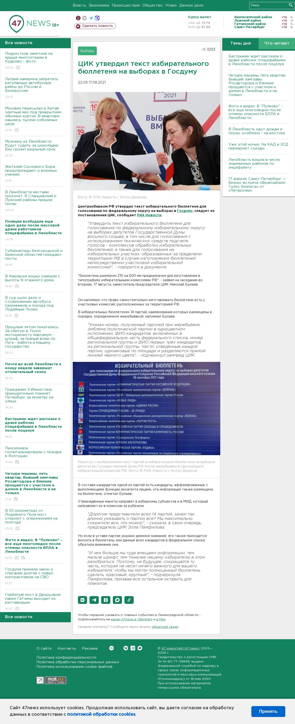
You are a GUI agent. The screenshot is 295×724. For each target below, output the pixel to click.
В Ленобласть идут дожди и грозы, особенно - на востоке (257, 131)
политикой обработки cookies (101, 714)
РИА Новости (149, 215)
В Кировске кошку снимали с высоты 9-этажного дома (34, 281)
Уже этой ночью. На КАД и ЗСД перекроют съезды (258, 146)
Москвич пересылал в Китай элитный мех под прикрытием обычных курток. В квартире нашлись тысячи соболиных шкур (34, 119)
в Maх (160, 619)
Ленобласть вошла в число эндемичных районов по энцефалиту (254, 163)
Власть (79, 5)
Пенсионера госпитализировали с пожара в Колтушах (34, 455)
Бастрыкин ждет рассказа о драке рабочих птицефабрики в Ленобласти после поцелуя (257, 60)
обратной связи (165, 627)
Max (140, 648)
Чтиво (171, 5)
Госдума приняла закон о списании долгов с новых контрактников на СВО (34, 576)
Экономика (99, 5)
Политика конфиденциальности (66, 657)
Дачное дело (191, 5)
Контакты (66, 648)
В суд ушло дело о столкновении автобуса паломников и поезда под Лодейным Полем (34, 307)
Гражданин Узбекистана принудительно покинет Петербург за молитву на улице (34, 399)
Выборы (87, 51)
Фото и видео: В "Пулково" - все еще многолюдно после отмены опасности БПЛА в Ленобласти (256, 112)
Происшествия (126, 5)
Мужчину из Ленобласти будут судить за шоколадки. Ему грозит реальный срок (34, 149)
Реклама (90, 648)
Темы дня (240, 43)
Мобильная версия (78, 18)
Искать (291, 5)
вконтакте (84, 18)
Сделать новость (97, 25)
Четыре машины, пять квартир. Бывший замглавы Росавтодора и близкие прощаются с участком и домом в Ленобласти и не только (257, 85)
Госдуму (184, 211)
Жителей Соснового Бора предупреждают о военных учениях (34, 174)
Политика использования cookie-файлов (74, 666)
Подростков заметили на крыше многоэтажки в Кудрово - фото (34, 61)
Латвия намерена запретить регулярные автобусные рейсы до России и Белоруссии (34, 88)
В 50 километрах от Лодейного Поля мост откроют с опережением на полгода (34, 520)
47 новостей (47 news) (181, 648)
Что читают (276, 43)
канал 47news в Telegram (131, 619)
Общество (152, 5)
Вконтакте (111, 648)
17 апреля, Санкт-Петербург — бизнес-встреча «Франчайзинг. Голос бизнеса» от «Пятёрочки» (258, 184)
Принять (268, 711)
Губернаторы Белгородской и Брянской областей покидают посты (34, 258)
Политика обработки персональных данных (77, 662)
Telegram (133, 648)
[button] (82, 600)
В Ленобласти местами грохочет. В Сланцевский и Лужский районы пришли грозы (34, 201)
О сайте (44, 648)
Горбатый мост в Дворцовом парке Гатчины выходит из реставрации (34, 602)
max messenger (97, 18)
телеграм (91, 18)
